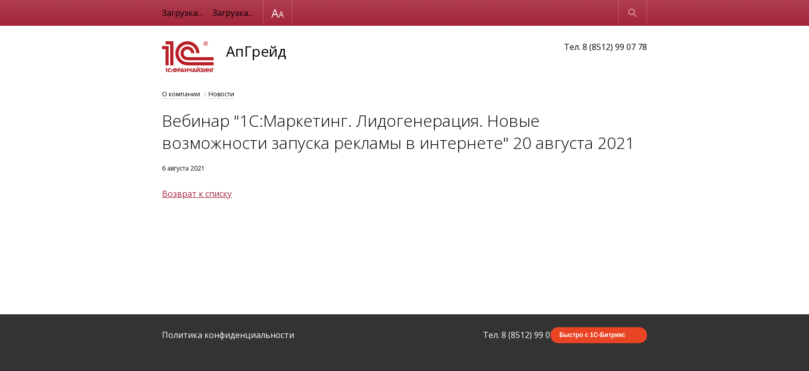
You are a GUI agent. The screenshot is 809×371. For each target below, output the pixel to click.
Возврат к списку (197, 193)
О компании (181, 94)
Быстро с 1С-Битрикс (592, 335)
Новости (221, 94)
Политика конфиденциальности (228, 335)
